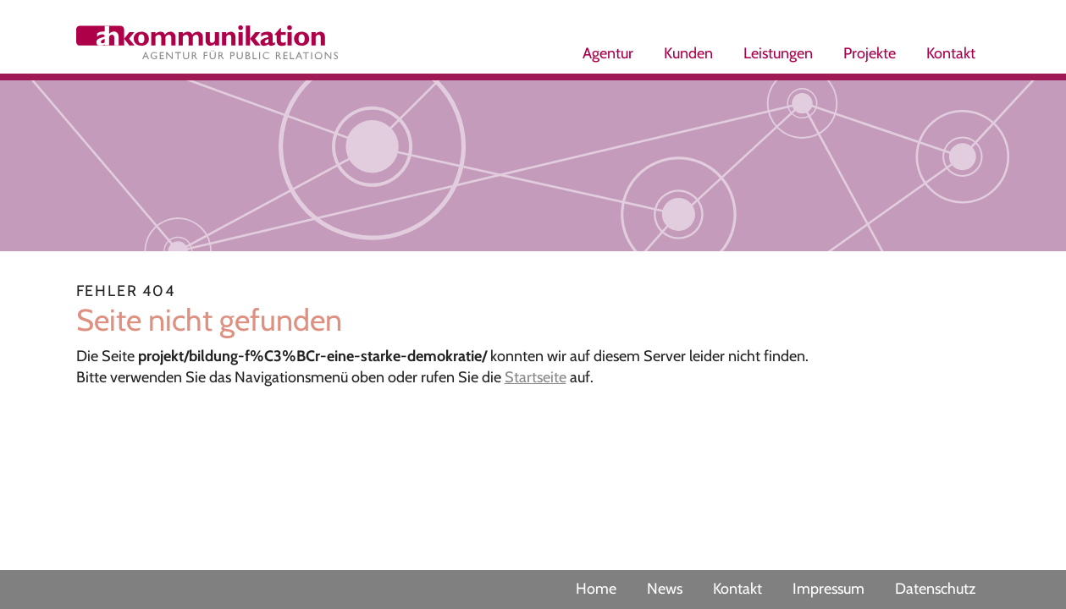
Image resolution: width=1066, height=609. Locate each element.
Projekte (869, 53)
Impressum (828, 588)
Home (596, 588)
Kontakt (950, 53)
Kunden (688, 53)
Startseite (535, 377)
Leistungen (778, 53)
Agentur (608, 53)
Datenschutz (935, 588)
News (664, 588)
